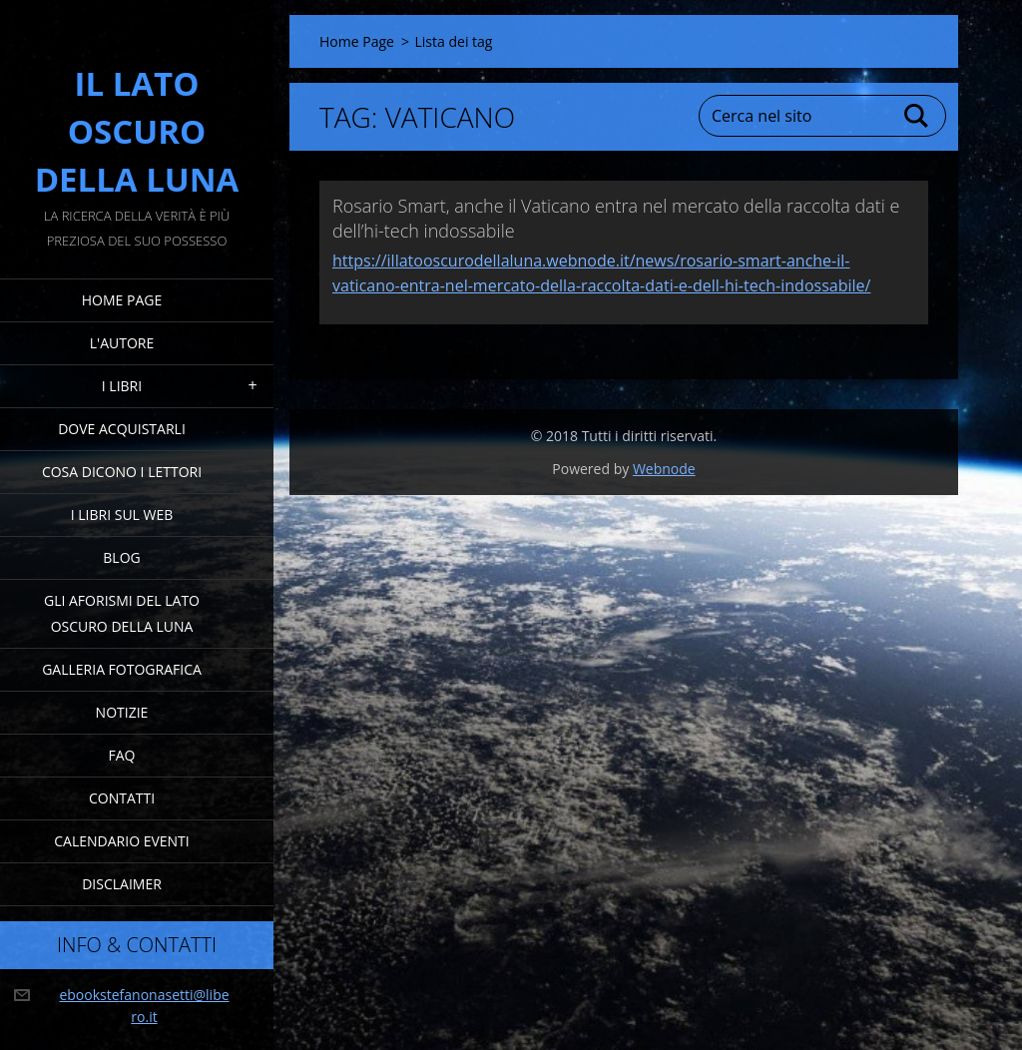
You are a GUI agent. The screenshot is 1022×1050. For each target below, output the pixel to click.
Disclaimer (122, 883)
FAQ (122, 755)
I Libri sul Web (122, 514)
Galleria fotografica (122, 669)
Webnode (664, 468)
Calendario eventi (121, 840)
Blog (121, 557)
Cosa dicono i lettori (122, 471)
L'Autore (122, 342)
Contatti (122, 797)
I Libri (122, 385)
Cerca (917, 116)
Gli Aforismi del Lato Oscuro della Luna (122, 613)
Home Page (122, 299)
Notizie (122, 712)
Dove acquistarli (122, 428)
